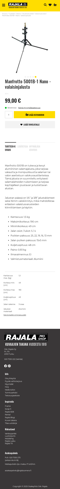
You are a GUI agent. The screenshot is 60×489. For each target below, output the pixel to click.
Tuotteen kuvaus (10, 147)
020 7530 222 (9, 359)
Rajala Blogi (10, 417)
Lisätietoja (23, 146)
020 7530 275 (14, 457)
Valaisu (18, 14)
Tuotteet (12, 14)
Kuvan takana (11, 420)
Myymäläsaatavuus (34, 147)
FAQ (7, 387)
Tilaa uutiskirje (11, 423)
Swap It (8, 409)
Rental (7, 415)
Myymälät (9, 384)
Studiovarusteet (28, 14)
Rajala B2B (9, 412)
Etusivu (4, 14)
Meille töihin (10, 390)
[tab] (11, 146)
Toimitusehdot (11, 393)
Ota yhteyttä (10, 378)
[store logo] (19, 6)
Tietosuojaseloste (12, 395)
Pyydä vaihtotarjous (13, 381)
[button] (25, 76)
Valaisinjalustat (40, 14)
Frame (8, 406)
